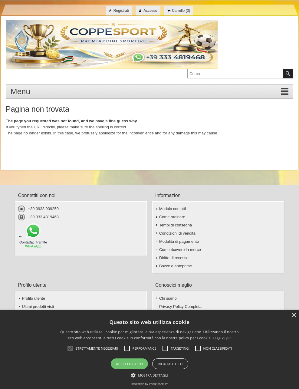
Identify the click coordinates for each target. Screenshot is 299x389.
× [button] (293, 315)
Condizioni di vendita (177, 233)
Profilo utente (33, 298)
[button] (149, 374)
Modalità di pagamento (179, 241)
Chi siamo (168, 298)
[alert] (149, 349)
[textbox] (235, 73)
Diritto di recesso (174, 257)
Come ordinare (172, 217)
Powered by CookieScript (149, 384)
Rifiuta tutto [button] (170, 363)
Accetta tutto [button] (129, 363)
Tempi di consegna (175, 225)
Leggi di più (222, 338)
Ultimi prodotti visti (38, 306)
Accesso (150, 10)
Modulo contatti (172, 208)
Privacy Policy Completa (180, 306)
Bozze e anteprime (175, 266)
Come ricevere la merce (180, 249)
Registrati (121, 10)
